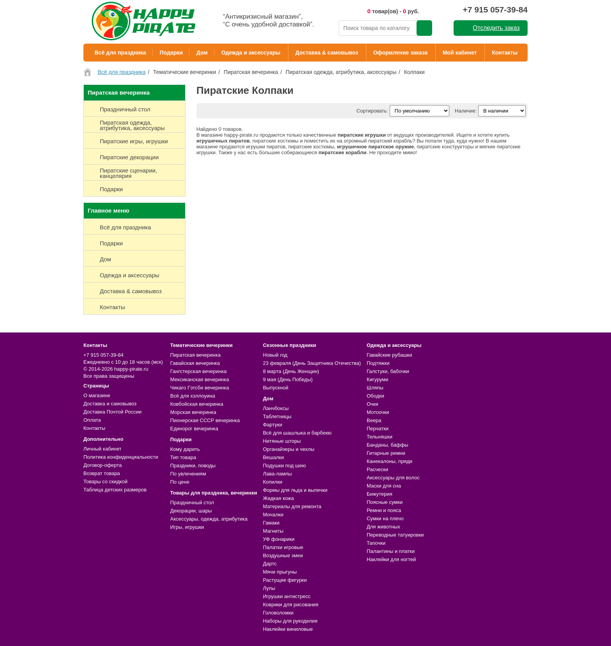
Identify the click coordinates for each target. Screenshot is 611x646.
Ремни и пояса (384, 510)
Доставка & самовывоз (326, 52)
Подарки (171, 52)
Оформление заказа (400, 52)
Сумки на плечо (385, 518)
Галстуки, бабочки (388, 371)
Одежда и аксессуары (250, 52)
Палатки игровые (283, 547)
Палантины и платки (391, 551)
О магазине (96, 395)
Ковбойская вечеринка (196, 404)
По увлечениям (188, 474)
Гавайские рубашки (389, 355)
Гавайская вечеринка (195, 363)
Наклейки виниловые (288, 629)
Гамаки (271, 523)
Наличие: (466, 111)
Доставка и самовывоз (109, 404)
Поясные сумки (385, 502)
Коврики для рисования (290, 604)
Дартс (270, 564)
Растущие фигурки (285, 580)
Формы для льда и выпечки (295, 490)
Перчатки (377, 428)
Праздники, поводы (192, 465)
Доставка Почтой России (112, 412)
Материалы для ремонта (292, 506)
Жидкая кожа (278, 498)
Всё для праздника (120, 52)
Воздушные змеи (283, 555)
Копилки (273, 482)
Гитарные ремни (386, 453)
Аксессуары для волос (393, 478)
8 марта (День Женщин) (291, 371)
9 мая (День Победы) (288, 379)
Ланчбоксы (276, 408)
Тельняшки (379, 437)
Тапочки (376, 543)
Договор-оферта (102, 465)
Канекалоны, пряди (389, 461)
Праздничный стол (192, 502)
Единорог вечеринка (194, 428)
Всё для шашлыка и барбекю (297, 433)
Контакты (504, 52)
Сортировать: (372, 111)
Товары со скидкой (105, 481)
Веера (374, 420)
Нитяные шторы (282, 441)
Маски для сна (384, 486)
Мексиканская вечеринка (199, 379)
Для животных (383, 527)
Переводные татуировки (395, 535)
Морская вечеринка (193, 412)
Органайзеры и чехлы (288, 449)
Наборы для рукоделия (290, 621)
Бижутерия (379, 494)
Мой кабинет (460, 52)
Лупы (269, 588)
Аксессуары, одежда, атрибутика (208, 519)
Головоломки (278, 613)
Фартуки (273, 425)
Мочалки (273, 515)
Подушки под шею (284, 465)
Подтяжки (378, 363)
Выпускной (275, 388)
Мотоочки (378, 412)
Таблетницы (277, 416)
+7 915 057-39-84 (495, 9)
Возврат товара (101, 473)
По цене (179, 482)
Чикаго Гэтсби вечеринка (199, 388)
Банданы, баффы (387, 445)
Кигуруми (377, 379)
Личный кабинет (102, 449)
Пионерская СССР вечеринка (205, 420)
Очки (372, 404)
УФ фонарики (279, 539)
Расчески (377, 469)
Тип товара (183, 457)
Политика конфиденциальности (120, 457)
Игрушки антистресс (287, 596)
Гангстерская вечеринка (198, 371)
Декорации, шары (191, 511)
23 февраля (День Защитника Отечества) (312, 363)
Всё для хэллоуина (192, 396)
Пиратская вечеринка (195, 355)
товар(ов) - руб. (393, 11)
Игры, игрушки (187, 527)
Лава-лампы (277, 474)
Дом (202, 52)
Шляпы (375, 388)
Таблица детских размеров (115, 490)
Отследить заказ (496, 28)
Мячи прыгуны (280, 572)
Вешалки (273, 457)
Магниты (273, 531)
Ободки (375, 396)
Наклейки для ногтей (391, 559)
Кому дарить (185, 449)
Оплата (92, 420)
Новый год (275, 355)
